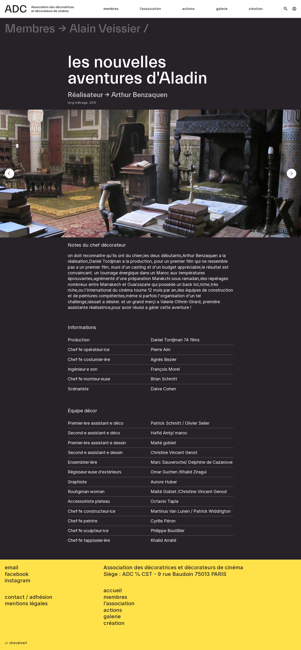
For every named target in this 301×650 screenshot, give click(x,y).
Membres (111, 9)
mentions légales (26, 603)
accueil (112, 590)
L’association (150, 9)
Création (256, 9)
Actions (188, 9)
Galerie (222, 9)
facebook (17, 574)
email (11, 567)
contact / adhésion (28, 597)
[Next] (291, 173)
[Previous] (9, 173)
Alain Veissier (104, 29)
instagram (17, 580)
